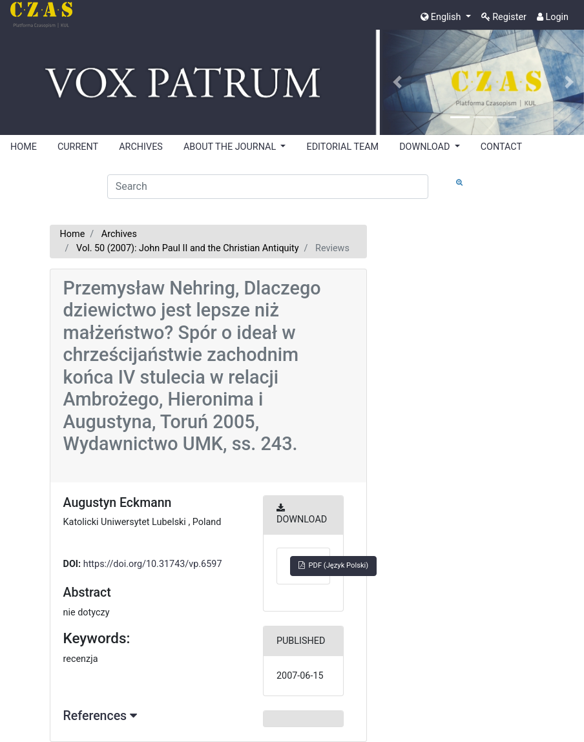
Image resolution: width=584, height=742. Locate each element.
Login (552, 17)
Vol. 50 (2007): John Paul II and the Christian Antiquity (187, 248)
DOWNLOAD (425, 146)
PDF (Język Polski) (333, 565)
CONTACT (501, 146)
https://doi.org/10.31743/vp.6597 (152, 564)
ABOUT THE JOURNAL (230, 146)
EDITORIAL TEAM (342, 146)
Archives (119, 234)
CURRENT (77, 146)
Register (504, 17)
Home (72, 234)
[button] (397, 82)
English (442, 17)
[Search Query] (267, 186)
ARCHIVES (141, 146)
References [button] (100, 715)
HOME (23, 146)
